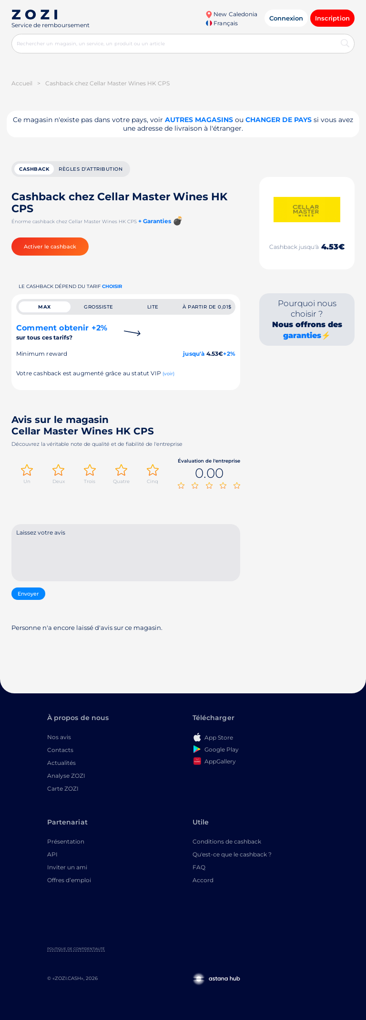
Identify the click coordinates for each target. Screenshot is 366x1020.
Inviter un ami (67, 867)
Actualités (61, 762)
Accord (203, 880)
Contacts (60, 749)
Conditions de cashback (227, 841)
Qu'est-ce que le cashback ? (232, 854)
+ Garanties (154, 221)
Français (221, 23)
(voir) (168, 374)
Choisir (112, 286)
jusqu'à (193, 353)
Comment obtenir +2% (61, 332)
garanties (302, 335)
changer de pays (278, 119)
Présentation (65, 841)
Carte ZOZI (63, 788)
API (52, 854)
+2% (229, 353)
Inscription (332, 18)
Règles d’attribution (90, 169)
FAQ (199, 867)
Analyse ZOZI (66, 775)
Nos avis (59, 737)
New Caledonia (231, 14)
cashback (34, 169)
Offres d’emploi (69, 880)
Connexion (286, 18)
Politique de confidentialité (76, 949)
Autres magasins (199, 119)
